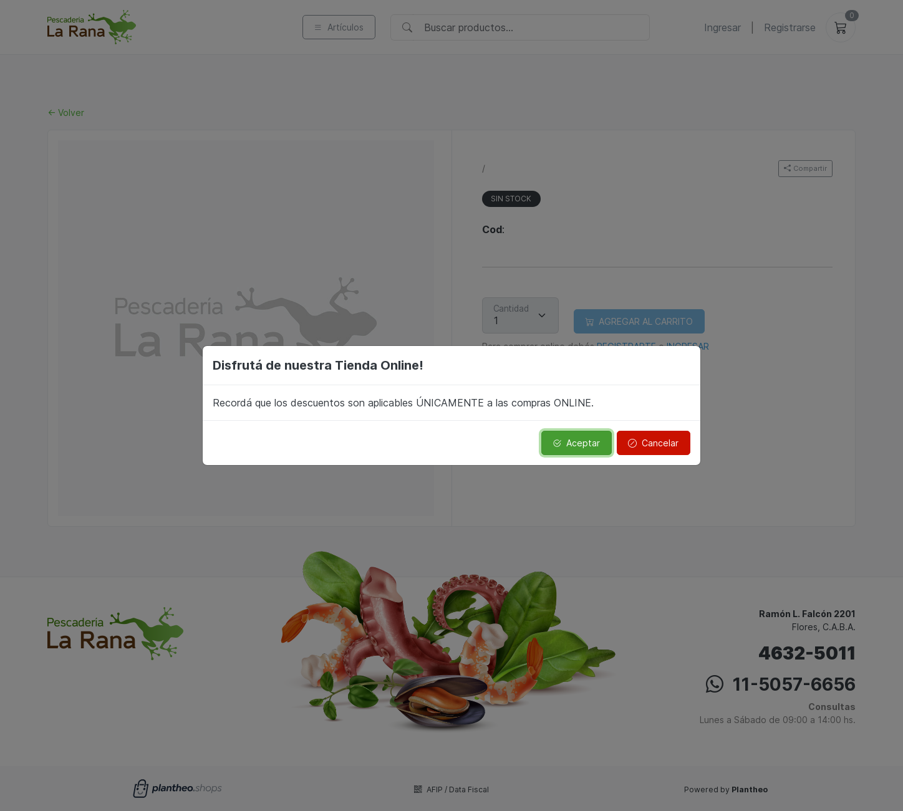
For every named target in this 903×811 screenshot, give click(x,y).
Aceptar (576, 443)
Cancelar (653, 443)
